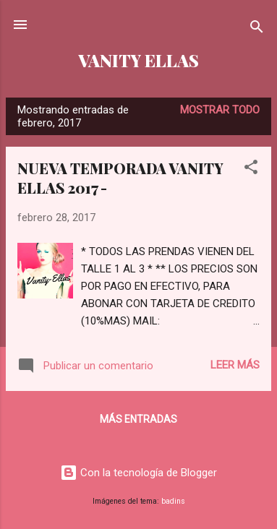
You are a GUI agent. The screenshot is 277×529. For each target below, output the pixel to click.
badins (173, 501)
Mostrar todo (220, 109)
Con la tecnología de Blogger (138, 472)
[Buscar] (256, 29)
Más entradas (138, 419)
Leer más (235, 364)
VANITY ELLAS (138, 60)
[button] (251, 169)
